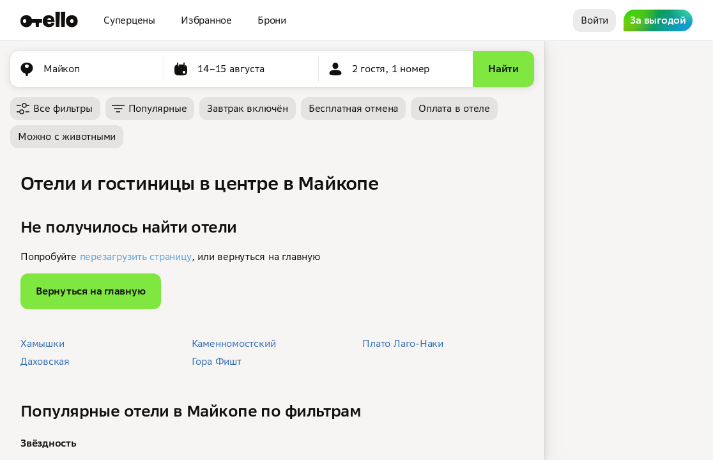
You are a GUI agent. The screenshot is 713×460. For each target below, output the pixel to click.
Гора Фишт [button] (216, 361)
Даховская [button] (45, 361)
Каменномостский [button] (234, 343)
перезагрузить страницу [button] (136, 256)
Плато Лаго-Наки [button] (402, 343)
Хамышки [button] (42, 343)
